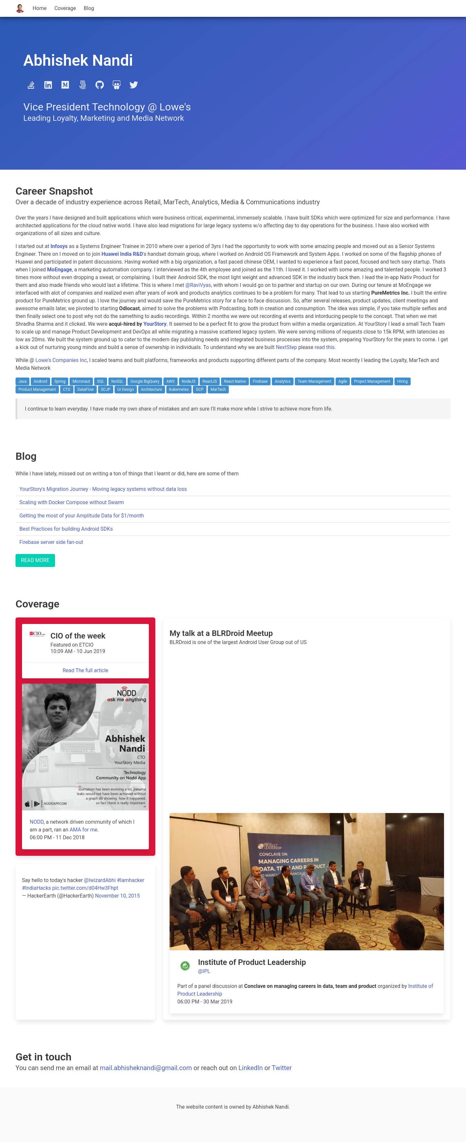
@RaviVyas (198, 285)
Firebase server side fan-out (51, 542)
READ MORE (35, 560)
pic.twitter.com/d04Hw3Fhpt (85, 888)
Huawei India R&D (122, 254)
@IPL (204, 971)
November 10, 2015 (117, 896)
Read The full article (85, 670)
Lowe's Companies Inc (61, 360)
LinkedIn (251, 1068)
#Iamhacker (130, 880)
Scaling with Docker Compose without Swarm (71, 502)
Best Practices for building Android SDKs (66, 529)
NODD (37, 822)
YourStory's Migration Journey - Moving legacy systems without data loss (103, 489)
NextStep (286, 347)
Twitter (282, 1068)
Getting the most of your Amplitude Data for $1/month (81, 516)
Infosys (59, 246)
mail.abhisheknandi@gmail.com (146, 1068)
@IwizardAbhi (100, 880)
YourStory (154, 324)
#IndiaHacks (36, 888)
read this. (325, 347)
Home (40, 8)
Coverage (65, 8)
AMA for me (83, 830)
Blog (89, 8)
